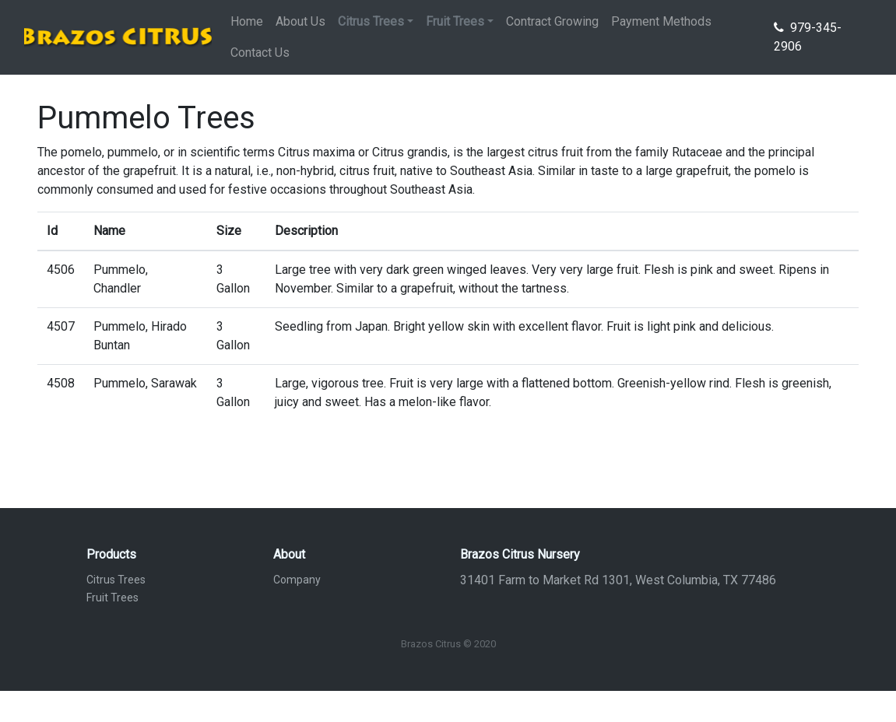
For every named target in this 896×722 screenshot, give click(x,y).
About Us (300, 21)
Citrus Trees (116, 579)
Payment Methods (661, 21)
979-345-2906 (808, 37)
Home (246, 21)
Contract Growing (552, 21)
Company (297, 579)
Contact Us (260, 52)
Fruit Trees (112, 597)
